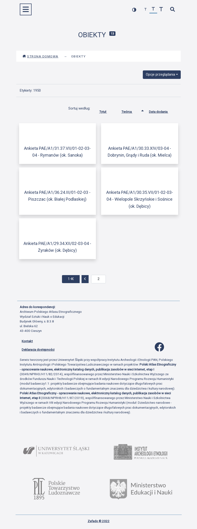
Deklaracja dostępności (38, 349)
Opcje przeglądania (160, 74)
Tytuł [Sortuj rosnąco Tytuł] (106, 111)
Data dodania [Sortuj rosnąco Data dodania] (162, 111)
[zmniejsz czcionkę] (145, 9)
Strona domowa (40, 56)
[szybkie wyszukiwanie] (172, 9)
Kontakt (27, 341)
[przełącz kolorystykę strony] (134, 9)
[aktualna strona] (98, 279)
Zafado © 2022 (99, 521)
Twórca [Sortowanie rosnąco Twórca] (130, 111)
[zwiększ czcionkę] (161, 9)
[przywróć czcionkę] (153, 9)
